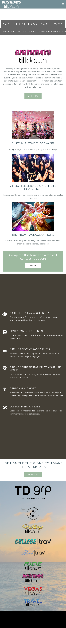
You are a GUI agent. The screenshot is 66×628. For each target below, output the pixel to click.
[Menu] (63, 4)
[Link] (11, 4)
